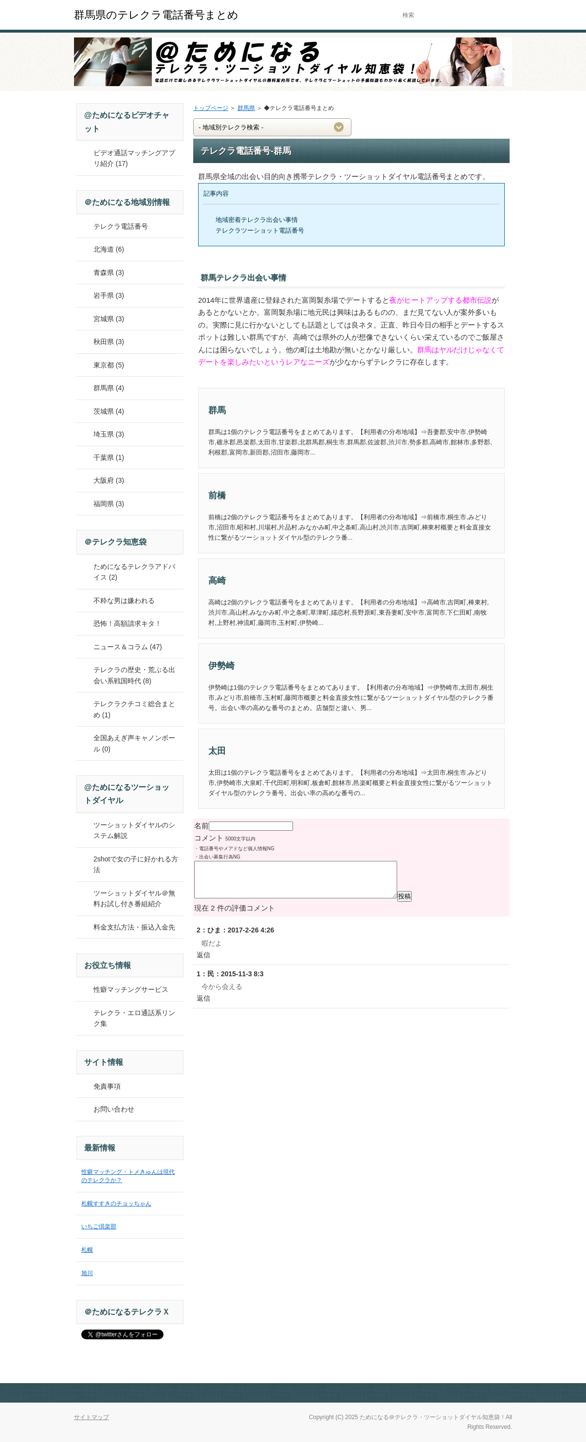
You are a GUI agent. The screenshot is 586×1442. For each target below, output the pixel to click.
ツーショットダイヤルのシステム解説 (134, 830)
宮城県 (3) (108, 319)
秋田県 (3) (108, 342)
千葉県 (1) (108, 457)
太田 (217, 751)
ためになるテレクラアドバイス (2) (134, 572)
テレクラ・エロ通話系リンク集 (134, 1018)
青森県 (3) (108, 272)
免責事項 (107, 1086)
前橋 (217, 495)
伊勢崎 (221, 666)
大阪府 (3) (108, 480)
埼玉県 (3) (108, 434)
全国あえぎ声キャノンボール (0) (134, 743)
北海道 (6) (108, 249)
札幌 (87, 1249)
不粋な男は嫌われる (124, 600)
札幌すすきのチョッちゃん (116, 1203)
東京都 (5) (108, 365)
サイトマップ (91, 1417)
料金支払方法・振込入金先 (134, 927)
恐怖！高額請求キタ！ (127, 623)
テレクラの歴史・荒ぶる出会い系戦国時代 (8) (134, 675)
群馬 (217, 410)
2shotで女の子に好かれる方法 (135, 864)
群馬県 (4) (108, 388)
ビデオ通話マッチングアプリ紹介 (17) (134, 158)
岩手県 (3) (108, 295)
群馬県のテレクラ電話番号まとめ (156, 15)
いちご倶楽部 (98, 1226)
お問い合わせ (113, 1109)
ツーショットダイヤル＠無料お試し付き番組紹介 (134, 898)
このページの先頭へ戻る (478, 1393)
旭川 (87, 1273)
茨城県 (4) (108, 411)
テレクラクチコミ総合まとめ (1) (134, 709)
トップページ (210, 108)
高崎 (217, 580)
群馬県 (246, 108)
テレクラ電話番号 (120, 226)
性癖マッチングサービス (130, 989)
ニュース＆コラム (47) (127, 647)
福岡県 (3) (108, 504)
